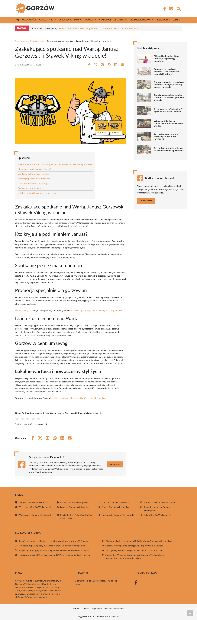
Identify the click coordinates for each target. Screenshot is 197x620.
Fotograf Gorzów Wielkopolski (74, 507)
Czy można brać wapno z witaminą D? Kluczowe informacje (166, 136)
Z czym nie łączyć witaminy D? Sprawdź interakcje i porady (168, 110)
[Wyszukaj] (178, 8)
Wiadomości (29, 19)
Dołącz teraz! (146, 200)
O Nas (86, 608)
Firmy (52, 19)
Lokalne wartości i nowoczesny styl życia (37, 193)
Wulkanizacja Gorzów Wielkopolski (35, 515)
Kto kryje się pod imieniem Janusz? (34, 169)
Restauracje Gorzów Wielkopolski (118, 515)
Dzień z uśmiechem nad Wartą (32, 183)
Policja (42, 19)
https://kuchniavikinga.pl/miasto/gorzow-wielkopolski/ (80, 398)
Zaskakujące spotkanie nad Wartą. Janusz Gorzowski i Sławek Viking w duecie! (55, 164)
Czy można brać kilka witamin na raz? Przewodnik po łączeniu (169, 149)
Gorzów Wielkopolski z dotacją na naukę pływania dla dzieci (134, 545)
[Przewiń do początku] (190, 613)
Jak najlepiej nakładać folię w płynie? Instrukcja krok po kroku (134, 550)
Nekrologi (105, 19)
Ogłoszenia (65, 19)
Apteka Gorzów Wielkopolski (74, 502)
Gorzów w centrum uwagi (30, 188)
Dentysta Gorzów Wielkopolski (33, 502)
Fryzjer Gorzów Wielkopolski (115, 507)
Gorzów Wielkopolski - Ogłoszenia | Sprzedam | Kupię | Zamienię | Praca (101, 28)
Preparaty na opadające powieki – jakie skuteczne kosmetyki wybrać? (166, 71)
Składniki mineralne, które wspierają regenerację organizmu (166, 58)
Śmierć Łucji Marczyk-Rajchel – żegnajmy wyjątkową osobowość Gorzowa (54, 541)
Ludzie (176, 19)
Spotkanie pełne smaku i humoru (33, 173)
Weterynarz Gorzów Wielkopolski (34, 507)
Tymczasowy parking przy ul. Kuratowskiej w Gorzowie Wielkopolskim (52, 545)
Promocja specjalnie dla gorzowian (34, 178)
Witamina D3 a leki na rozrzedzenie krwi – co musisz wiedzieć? (168, 123)
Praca (77, 19)
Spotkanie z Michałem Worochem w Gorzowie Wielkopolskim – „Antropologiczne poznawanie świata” (135, 556)
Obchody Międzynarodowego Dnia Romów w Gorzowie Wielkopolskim (139, 541)
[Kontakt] (171, 8)
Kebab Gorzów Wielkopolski (157, 515)
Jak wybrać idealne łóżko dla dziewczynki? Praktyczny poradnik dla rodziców (55, 555)
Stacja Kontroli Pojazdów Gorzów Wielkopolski (76, 516)
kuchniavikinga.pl (23, 310)
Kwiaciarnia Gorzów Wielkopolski (160, 502)
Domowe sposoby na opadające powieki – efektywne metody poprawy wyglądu (169, 84)
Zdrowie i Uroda (37, 41)
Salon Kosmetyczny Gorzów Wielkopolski (157, 509)
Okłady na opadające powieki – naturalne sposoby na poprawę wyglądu (169, 97)
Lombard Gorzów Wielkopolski (116, 502)
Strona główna (21, 41)
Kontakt (78, 584)
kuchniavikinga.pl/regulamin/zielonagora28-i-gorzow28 (95, 310)
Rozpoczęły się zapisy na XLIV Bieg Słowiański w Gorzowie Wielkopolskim (54, 550)
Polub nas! (115, 464)
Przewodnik (163, 19)
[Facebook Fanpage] (163, 8)
